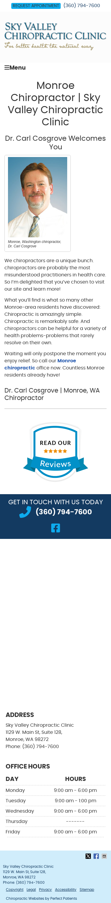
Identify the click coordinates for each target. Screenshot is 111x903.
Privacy (45, 889)
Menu (15, 68)
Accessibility (65, 889)
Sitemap (87, 889)
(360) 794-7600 (81, 5)
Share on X (89, 856)
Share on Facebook (97, 856)
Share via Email (105, 856)
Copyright (14, 889)
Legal (31, 889)
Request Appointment (36, 6)
